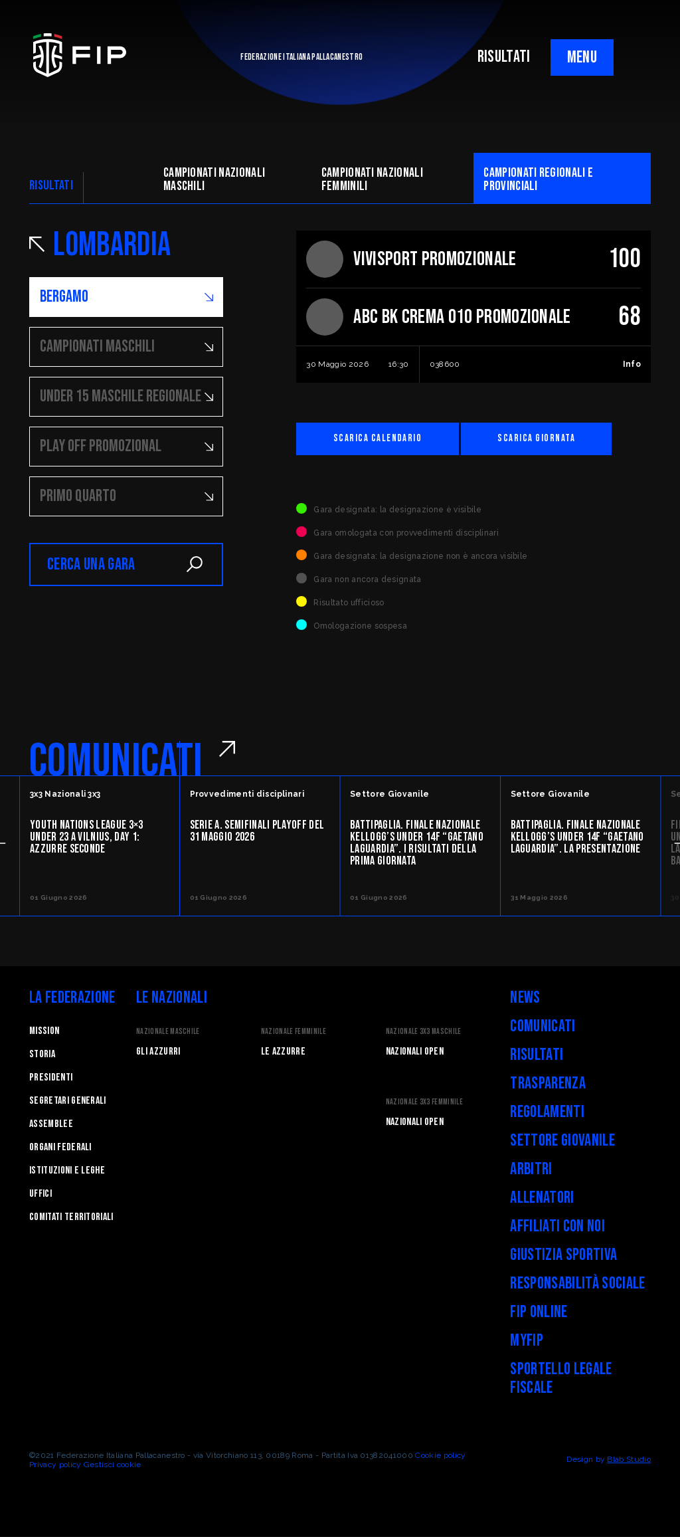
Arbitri (531, 1170)
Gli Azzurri (158, 1052)
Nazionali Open (415, 1052)
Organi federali (60, 1148)
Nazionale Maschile (168, 1032)
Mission (44, 1031)
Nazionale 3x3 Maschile (424, 1032)
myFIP (526, 1341)
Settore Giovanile (562, 1141)
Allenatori (542, 1198)
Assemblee (51, 1124)
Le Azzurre (283, 1052)
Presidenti (50, 1078)
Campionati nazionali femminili (372, 179)
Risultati (536, 1055)
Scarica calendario (380, 439)
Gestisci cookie (112, 1465)
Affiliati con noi (557, 1227)
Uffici (40, 1194)
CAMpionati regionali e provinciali (538, 179)
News (525, 998)
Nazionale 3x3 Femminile (424, 1103)
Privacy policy (55, 1465)
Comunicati (542, 1027)
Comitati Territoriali (71, 1217)
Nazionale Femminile (293, 1032)
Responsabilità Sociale (577, 1284)
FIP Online (538, 1312)
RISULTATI (504, 57)
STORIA (42, 1055)
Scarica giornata (546, 439)
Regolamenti (547, 1112)
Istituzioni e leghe (67, 1171)
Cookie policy (440, 1456)
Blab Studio (629, 1460)
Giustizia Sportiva (563, 1255)
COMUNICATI (116, 762)
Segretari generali (67, 1101)
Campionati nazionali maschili (214, 179)
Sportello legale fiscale (561, 1379)
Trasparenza (548, 1084)
